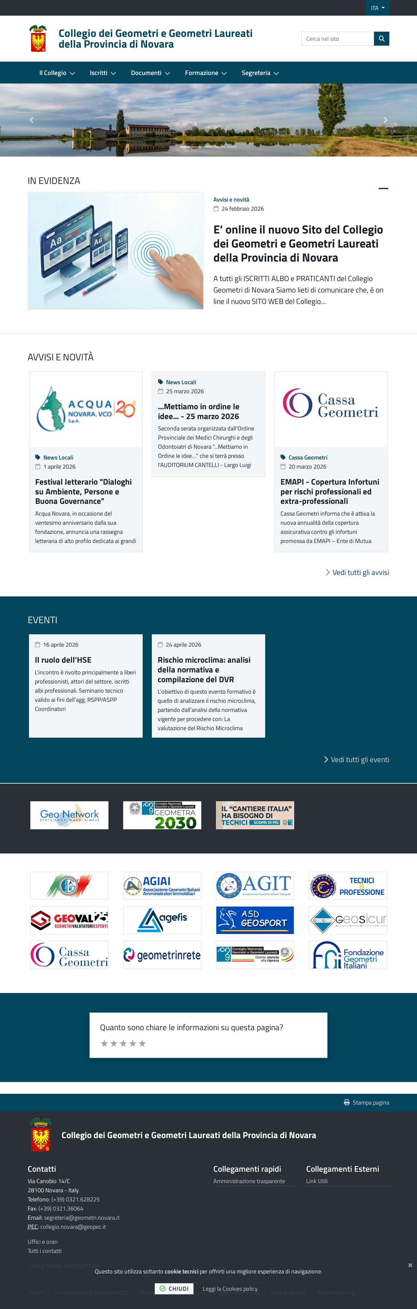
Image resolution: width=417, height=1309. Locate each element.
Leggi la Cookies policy (230, 1288)
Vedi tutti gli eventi (360, 759)
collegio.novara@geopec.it (73, 1226)
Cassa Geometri (303, 457)
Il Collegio (52, 73)
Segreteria (256, 73)
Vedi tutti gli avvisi (361, 572)
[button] (31, 120)
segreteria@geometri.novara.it (82, 1217)
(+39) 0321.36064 (60, 1208)
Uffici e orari (43, 1241)
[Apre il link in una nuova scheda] (162, 815)
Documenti (146, 73)
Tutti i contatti (45, 1250)
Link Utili (317, 1181)
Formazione (201, 73)
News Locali (54, 457)
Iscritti (99, 73)
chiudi (174, 1288)
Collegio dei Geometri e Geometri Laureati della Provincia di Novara (189, 1134)
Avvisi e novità (231, 199)
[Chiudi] (410, 1263)
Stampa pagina (366, 1102)
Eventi (42, 619)
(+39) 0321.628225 (75, 1199)
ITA (375, 8)
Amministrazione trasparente (249, 1181)
